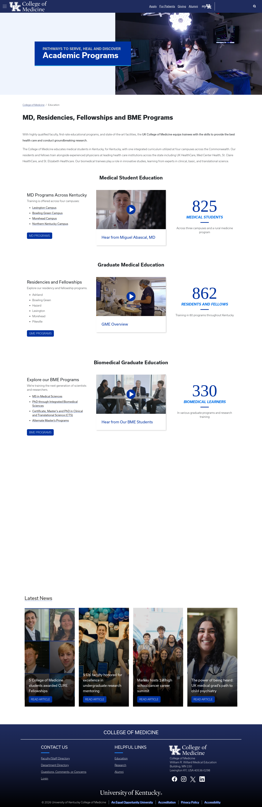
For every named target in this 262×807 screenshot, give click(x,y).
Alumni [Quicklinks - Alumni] (227, 6)
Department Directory (55, 765)
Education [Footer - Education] (121, 758)
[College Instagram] (183, 780)
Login (44, 778)
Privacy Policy (190, 802)
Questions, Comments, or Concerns (63, 771)
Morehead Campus (44, 218)
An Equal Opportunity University (132, 802)
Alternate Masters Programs (50, 420)
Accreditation (167, 802)
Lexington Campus (44, 207)
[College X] (193, 779)
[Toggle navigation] (4, 6)
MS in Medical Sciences (47, 396)
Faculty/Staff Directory (55, 758)
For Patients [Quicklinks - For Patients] (201, 6)
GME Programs (40, 333)
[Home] (28, 6)
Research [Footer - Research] (120, 765)
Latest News (38, 598)
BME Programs (40, 432)
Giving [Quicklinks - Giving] (215, 6)
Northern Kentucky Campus (50, 223)
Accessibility (212, 802)
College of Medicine (34, 105)
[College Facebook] (174, 780)
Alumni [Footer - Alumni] (119, 771)
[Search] (255, 6)
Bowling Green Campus (47, 213)
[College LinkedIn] (202, 780)
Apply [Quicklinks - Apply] (187, 6)
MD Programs (39, 235)
